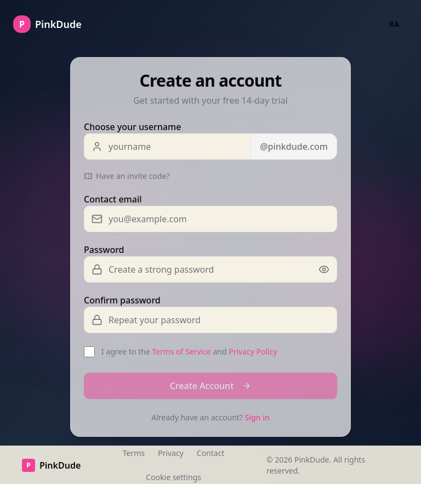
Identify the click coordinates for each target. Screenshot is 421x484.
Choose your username (132, 127)
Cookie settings (173, 477)
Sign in (257, 417)
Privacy (171, 453)
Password (104, 250)
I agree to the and (189, 351)
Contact (211, 453)
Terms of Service (181, 351)
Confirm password (122, 300)
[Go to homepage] (47, 24)
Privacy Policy (253, 351)
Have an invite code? (126, 176)
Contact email (113, 199)
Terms (134, 453)
